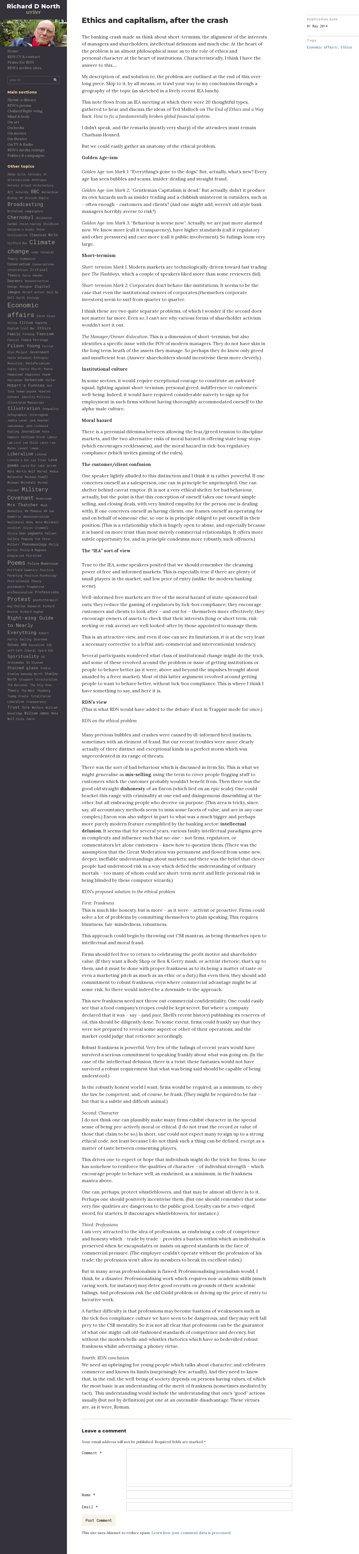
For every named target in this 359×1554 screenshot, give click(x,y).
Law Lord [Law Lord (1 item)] (14, 442)
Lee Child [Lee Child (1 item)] (30, 442)
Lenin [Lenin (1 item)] (44, 442)
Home (12, 51)
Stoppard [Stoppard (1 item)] (26, 679)
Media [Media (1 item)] (54, 471)
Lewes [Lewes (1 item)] (34, 448)
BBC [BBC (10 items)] (35, 191)
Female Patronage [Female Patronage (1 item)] (34, 340)
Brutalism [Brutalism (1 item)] (15, 211)
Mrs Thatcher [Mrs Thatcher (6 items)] (22, 504)
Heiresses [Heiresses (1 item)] (14, 380)
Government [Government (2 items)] (39, 352)
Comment (92, 1452)
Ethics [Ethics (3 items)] (44, 328)
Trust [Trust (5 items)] (13, 707)
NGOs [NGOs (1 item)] (29, 522)
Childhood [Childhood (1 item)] (50, 224)
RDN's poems (19, 105)
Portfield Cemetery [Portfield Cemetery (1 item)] (22, 570)
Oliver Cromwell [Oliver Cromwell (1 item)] (35, 528)
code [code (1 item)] (34, 252)
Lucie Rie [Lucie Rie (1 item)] (28, 465)
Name (88, 1494)
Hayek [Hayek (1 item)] (46, 374)
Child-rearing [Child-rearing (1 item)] (30, 224)
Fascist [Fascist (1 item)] (13, 340)
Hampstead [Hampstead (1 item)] (15, 374)
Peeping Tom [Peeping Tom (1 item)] (30, 539)
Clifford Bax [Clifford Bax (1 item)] (17, 243)
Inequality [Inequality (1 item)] (50, 409)
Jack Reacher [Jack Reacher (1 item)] (39, 420)
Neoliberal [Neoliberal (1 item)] (15, 522)
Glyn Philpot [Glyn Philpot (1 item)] (17, 352)
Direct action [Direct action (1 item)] (33, 292)
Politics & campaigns (25, 155)
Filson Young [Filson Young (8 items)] (23, 345)
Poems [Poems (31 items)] (16, 562)
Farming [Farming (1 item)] (28, 334)
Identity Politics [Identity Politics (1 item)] (36, 397)
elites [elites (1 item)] (12, 322)
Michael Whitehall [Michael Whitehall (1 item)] (21, 482)
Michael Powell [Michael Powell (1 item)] (36, 477)
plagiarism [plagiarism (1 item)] (15, 555)
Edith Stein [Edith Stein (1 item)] (46, 316)
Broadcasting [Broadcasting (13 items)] (25, 204)
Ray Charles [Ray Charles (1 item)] (16, 606)
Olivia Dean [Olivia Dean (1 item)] (16, 533)
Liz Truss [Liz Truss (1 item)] (38, 460)
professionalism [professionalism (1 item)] (20, 592)
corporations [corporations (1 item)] (17, 270)
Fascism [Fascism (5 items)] (45, 333)
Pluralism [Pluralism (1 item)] (33, 555)
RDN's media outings (26, 150)
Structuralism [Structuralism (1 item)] (46, 679)
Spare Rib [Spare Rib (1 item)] (45, 650)
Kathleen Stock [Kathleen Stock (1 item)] (33, 437)
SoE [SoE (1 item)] (49, 645)
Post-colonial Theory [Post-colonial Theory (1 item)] (24, 581)
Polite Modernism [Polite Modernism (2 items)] (43, 563)
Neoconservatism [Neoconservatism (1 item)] (36, 516)
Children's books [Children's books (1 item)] (20, 229)
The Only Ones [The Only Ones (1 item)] (41, 685)
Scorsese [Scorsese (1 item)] (40, 639)
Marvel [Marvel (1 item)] (42, 471)
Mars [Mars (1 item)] (10, 471)
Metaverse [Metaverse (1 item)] (15, 477)
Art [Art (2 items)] (10, 192)
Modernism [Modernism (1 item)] (43, 498)
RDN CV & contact (23, 56)
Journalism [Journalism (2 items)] (30, 431)
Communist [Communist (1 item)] (28, 258)
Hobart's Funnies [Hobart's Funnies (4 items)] (26, 385)
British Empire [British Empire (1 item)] (37, 198)
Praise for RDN (20, 62)
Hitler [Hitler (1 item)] (51, 380)
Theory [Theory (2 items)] (13, 690)
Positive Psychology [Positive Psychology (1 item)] (40, 575)
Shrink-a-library (21, 99)
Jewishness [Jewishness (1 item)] (15, 426)
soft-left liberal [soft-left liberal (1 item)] (21, 650)
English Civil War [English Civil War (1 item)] (21, 328)
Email (90, 1506)
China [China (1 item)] (40, 229)
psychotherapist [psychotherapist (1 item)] (45, 600)
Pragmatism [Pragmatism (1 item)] (35, 586)
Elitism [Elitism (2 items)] (26, 322)
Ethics (346, 47)
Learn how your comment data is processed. (191, 1532)
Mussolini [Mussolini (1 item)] (15, 511)
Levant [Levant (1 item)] (23, 448)
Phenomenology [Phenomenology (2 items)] (34, 544)
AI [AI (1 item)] (45, 174)
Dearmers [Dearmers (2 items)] (15, 281)
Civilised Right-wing (25, 111)
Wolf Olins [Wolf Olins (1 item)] (15, 719)
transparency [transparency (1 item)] (36, 701)
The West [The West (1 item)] (28, 690)
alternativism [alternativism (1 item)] (18, 180)
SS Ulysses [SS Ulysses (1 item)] (34, 662)
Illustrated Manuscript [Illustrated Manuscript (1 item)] (25, 402)
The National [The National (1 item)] (17, 685)
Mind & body (18, 116)
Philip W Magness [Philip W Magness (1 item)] (33, 550)
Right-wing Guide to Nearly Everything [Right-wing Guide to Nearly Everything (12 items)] (30, 625)
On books (15, 127)
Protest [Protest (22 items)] (19, 598)
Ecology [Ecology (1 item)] (33, 297)
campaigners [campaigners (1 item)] (34, 211)
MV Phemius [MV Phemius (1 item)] (33, 511)
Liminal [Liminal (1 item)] (41, 454)
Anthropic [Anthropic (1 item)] (39, 180)
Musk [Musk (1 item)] (44, 505)
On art (13, 122)
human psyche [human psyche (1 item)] (26, 391)
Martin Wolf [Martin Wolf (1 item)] (25, 471)
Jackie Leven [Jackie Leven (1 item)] (17, 420)
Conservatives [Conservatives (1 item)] (43, 264)
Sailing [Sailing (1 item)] (25, 639)
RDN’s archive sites (24, 67)
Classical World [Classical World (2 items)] (44, 235)
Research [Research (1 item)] (34, 606)
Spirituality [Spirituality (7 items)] (23, 656)
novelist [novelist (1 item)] (14, 528)
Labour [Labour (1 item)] (52, 437)
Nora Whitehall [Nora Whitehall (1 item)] (47, 522)
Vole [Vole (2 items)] (26, 707)
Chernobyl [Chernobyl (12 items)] (20, 217)
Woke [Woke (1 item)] (54, 713)
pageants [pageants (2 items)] (35, 533)
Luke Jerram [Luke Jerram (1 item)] (47, 465)
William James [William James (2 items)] (36, 713)
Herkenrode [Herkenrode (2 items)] (34, 380)
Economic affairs (322, 47)
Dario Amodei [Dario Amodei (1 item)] (33, 275)
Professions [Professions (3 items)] (47, 592)
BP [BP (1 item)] (21, 198)
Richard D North (33, 6)
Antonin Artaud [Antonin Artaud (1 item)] (19, 185)
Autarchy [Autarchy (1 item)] (22, 192)
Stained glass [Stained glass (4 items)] (22, 667)
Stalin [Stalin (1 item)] (45, 668)
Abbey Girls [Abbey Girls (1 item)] (16, 174)
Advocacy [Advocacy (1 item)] (34, 174)
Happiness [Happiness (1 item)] (32, 374)
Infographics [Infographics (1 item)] (17, 415)
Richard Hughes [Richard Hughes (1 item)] (31, 611)
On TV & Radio (20, 144)
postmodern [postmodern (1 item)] (16, 586)
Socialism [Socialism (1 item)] (36, 645)
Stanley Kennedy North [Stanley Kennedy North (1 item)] (25, 674)
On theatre (17, 138)
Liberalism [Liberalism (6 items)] (20, 453)
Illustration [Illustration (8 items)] (23, 408)
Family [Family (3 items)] (13, 333)
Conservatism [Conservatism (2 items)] (18, 264)
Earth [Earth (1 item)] (20, 297)
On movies (16, 133)
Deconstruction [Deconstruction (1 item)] (37, 281)
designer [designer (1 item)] (26, 286)
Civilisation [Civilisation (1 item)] (17, 235)
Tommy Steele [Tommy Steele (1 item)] (17, 696)
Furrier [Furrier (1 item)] (48, 346)
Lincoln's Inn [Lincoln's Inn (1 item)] (18, 460)
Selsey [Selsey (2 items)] (13, 644)
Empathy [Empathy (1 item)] (41, 322)
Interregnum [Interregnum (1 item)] (39, 415)
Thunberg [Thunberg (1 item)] (43, 690)
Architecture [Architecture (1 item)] (43, 185)
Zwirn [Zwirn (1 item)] (30, 719)
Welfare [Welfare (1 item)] (37, 707)
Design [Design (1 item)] (12, 286)
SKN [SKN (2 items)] (23, 644)
